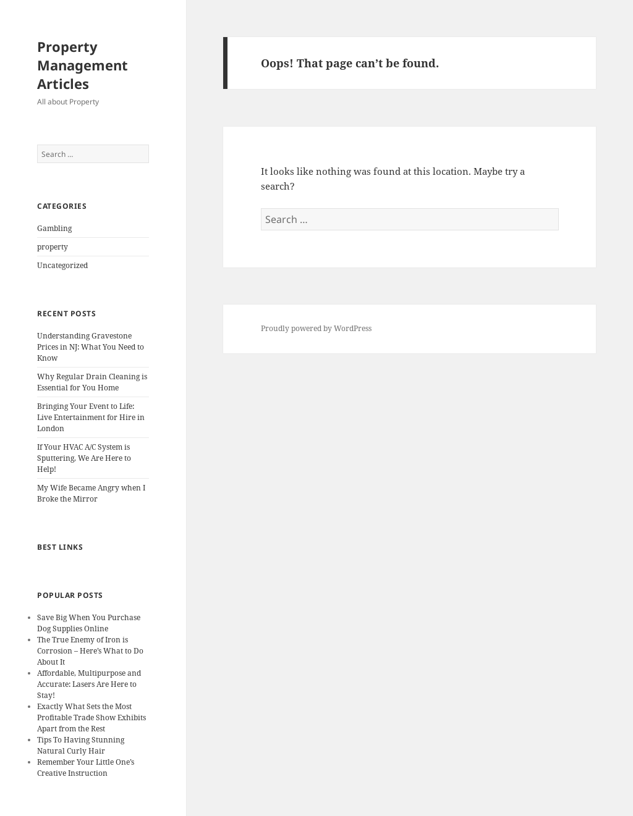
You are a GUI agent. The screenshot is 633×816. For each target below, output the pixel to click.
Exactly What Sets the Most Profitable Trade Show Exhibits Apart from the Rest (91, 717)
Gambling (54, 228)
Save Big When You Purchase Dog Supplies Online (88, 623)
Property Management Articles (82, 65)
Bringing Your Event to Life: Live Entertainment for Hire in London (91, 417)
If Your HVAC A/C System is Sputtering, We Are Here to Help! (84, 458)
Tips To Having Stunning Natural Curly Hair (80, 745)
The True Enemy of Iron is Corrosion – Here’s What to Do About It (90, 650)
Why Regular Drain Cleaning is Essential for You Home (92, 382)
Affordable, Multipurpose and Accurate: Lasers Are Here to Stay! (89, 684)
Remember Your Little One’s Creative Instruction (85, 767)
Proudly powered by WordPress (316, 328)
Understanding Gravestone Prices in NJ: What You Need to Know (90, 346)
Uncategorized (62, 265)
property (52, 247)
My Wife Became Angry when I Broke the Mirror (91, 493)
